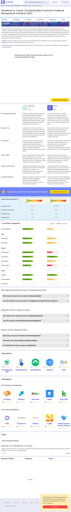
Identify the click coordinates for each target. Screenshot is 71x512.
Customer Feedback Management (13, 5)
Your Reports (54, 2)
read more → (36, 124)
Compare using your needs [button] (60, 192)
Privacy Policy (7, 502)
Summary (4, 19)
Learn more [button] (50, 503)
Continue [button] (55, 506)
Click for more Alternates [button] (60, 100)
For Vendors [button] (65, 2)
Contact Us (37, 502)
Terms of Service (16, 502)
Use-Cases (28, 19)
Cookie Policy (25, 502)
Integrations (53, 19)
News (63, 19)
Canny (29, 5)
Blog (31, 502)
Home (2, 5)
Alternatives (40, 19)
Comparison (16, 19)
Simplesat (24, 5)
